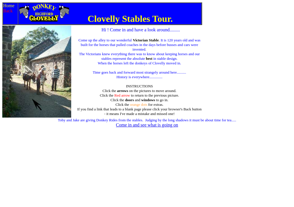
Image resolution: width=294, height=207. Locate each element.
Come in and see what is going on (147, 124)
